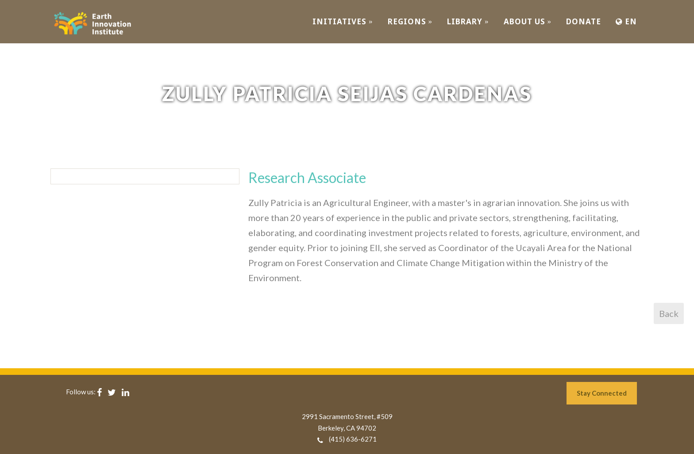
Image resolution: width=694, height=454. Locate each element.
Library (468, 21)
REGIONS (410, 21)
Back (669, 313)
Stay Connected (602, 393)
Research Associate (307, 177)
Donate (583, 21)
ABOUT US (528, 21)
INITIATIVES (342, 21)
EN (626, 21)
